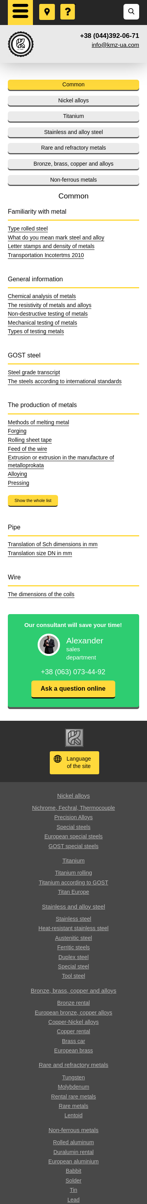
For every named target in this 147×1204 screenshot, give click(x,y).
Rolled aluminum (73, 1142)
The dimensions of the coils (41, 594)
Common (73, 84)
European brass (73, 1050)
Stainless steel (73, 919)
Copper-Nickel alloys (73, 1022)
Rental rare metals (73, 1096)
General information (35, 279)
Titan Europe (73, 892)
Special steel (73, 966)
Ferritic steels (73, 947)
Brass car (73, 1041)
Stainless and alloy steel (73, 132)
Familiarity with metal (37, 211)
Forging (17, 431)
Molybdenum (73, 1087)
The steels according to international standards (65, 381)
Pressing (18, 483)
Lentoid (74, 1115)
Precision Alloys (73, 817)
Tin (73, 1190)
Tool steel (73, 976)
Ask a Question (68, 4)
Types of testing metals (36, 331)
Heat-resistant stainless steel (73, 928)
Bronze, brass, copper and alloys (74, 164)
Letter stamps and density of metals (51, 246)
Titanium (73, 116)
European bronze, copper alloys (74, 1012)
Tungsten (73, 1077)
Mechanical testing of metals (42, 323)
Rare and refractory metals (73, 148)
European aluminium (73, 1161)
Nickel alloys (73, 100)
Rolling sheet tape (30, 440)
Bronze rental (73, 1003)
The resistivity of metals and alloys (49, 305)
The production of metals (42, 405)
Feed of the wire (27, 449)
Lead (73, 1200)
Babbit (74, 1171)
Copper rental (73, 1031)
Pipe (14, 527)
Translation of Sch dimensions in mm (53, 544)
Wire (14, 577)
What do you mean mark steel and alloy (56, 237)
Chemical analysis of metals (42, 296)
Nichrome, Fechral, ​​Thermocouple (73, 808)
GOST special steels (73, 846)
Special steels (73, 827)
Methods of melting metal (38, 422)
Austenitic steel (73, 938)
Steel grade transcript (34, 372)
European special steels (73, 836)
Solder (73, 1180)
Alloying (17, 474)
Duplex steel (73, 957)
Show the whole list (33, 500)
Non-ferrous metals (73, 180)
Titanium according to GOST (73, 882)
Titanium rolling (73, 873)
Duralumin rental (73, 1152)
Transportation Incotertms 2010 (46, 255)
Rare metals (73, 1106)
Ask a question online (73, 688)
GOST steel (24, 355)
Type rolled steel (28, 228)
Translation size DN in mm (40, 553)
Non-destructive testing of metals (48, 314)
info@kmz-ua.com (115, 44)
